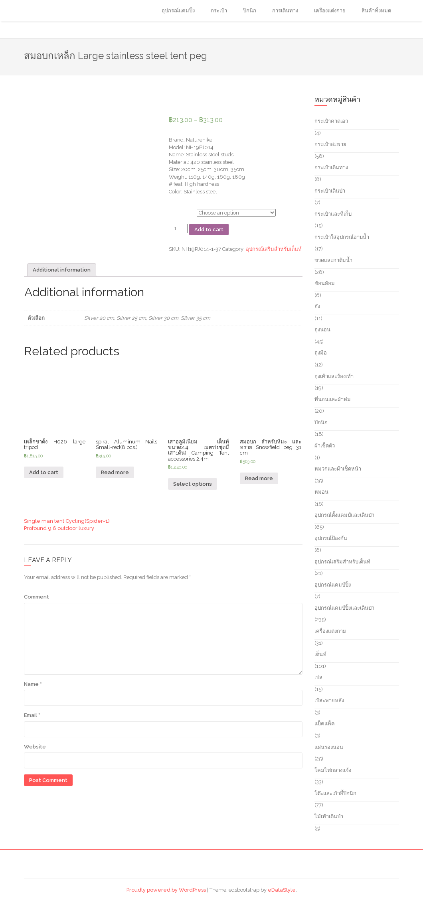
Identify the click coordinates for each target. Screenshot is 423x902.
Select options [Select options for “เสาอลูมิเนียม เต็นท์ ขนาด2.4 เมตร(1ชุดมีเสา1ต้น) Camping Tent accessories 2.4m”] (192, 484)
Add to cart (208, 229)
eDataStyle (282, 890)
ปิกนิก (249, 11)
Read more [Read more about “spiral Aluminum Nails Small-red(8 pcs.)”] (115, 472)
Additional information (62, 270)
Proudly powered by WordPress (166, 890)
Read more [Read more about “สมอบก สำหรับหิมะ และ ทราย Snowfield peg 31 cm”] (259, 478)
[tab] (61, 270)
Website (35, 747)
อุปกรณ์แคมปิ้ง (178, 11)
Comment (36, 597)
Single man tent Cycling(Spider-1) (67, 521)
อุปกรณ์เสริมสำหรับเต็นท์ (274, 249)
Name (33, 684)
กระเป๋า (219, 11)
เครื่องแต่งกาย (330, 11)
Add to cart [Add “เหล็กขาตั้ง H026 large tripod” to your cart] (43, 472)
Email (32, 715)
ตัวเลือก (177, 211)
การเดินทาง (285, 11)
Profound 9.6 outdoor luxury (59, 528)
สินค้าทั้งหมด (376, 11)
